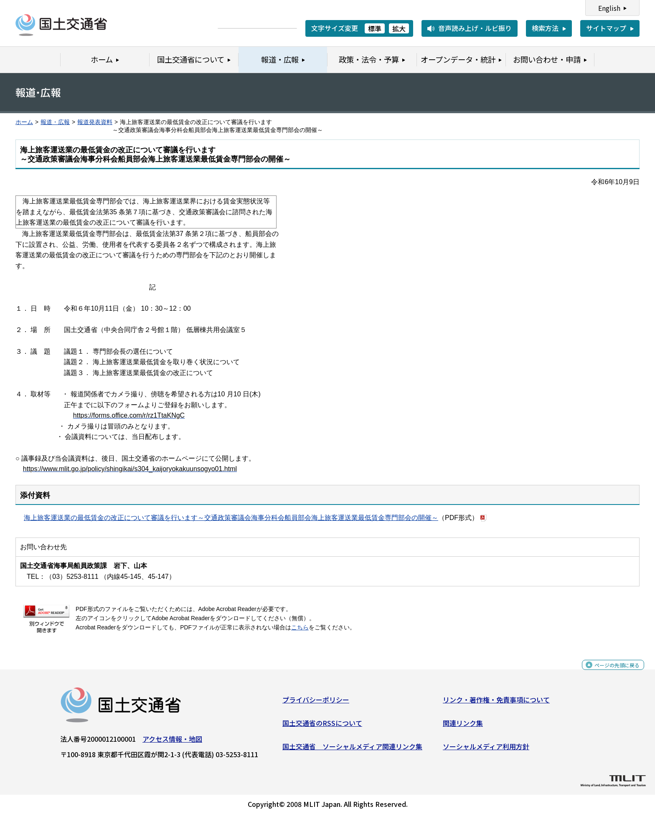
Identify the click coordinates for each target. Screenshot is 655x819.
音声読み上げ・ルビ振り (475, 28)
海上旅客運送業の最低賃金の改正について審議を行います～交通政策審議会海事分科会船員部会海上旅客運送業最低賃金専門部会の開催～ (231, 517)
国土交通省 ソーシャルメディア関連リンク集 (352, 749)
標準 (374, 28)
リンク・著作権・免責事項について (496, 703)
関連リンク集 (463, 726)
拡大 (399, 28)
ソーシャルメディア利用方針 (486, 749)
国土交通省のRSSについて (322, 726)
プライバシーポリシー (315, 703)
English (609, 8)
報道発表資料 (94, 122)
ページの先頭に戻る (610, 672)
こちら (300, 627)
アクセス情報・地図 (172, 742)
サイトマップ (606, 28)
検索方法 (545, 28)
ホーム (24, 122)
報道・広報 (55, 122)
